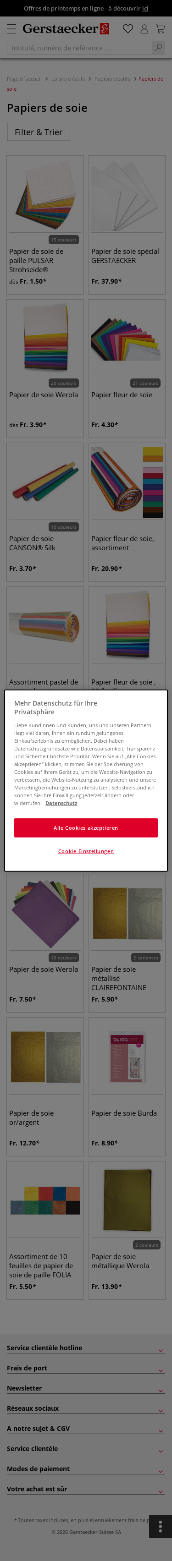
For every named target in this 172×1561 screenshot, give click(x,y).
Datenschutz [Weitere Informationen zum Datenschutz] (61, 803)
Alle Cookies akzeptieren (86, 827)
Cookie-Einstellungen (86, 851)
